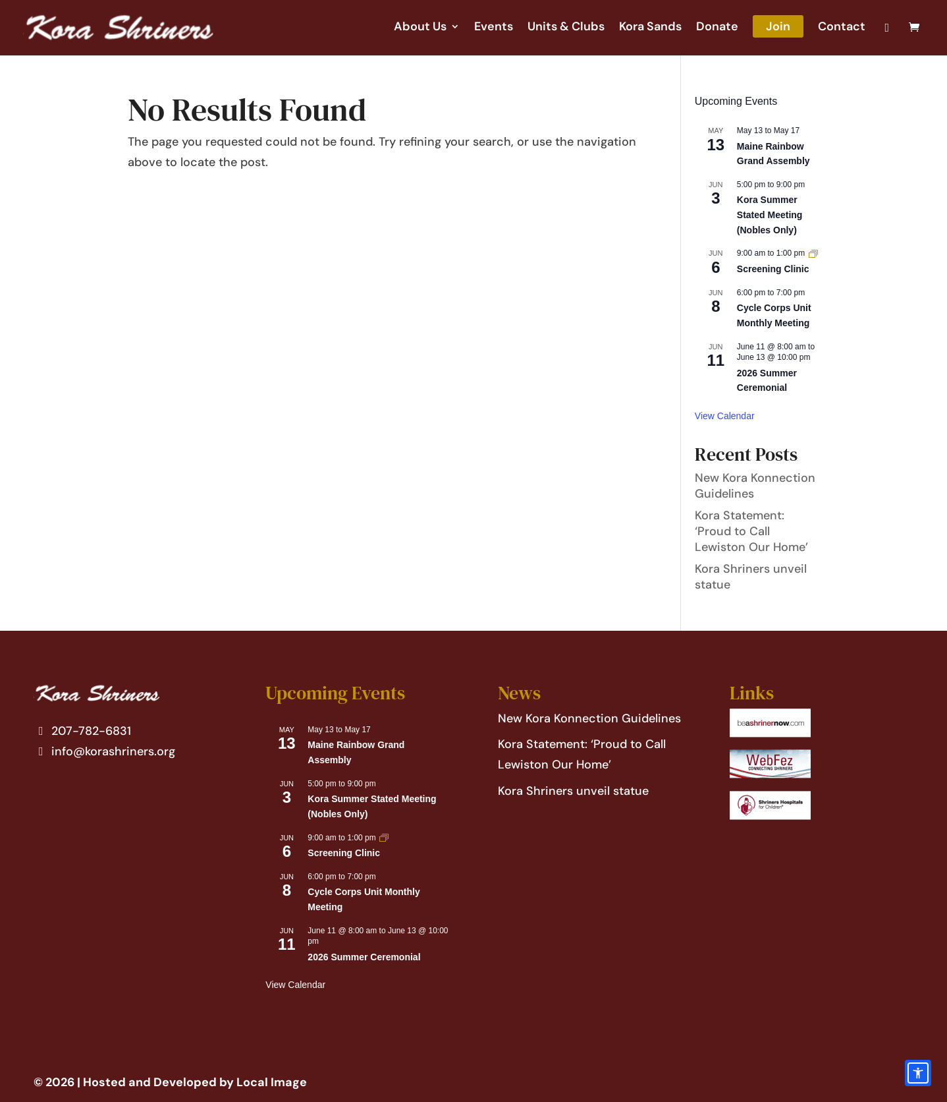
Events (493, 28)
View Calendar (725, 416)
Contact (841, 28)
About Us (420, 28)
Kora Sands (650, 28)
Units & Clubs (566, 28)
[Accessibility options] (918, 1073)
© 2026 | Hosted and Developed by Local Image (170, 1082)
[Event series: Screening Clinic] (813, 253)
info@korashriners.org (105, 751)
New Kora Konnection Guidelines (589, 718)
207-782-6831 (83, 731)
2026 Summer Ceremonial (364, 957)
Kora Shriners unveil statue (573, 791)
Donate (717, 28)
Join (778, 26)
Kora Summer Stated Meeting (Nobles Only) (770, 214)
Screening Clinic (773, 269)
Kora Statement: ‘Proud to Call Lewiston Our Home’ (751, 531)
